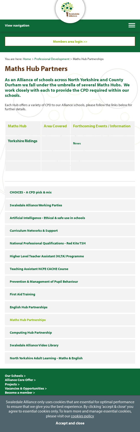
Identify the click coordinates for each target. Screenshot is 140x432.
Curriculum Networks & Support (34, 230)
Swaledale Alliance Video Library (34, 345)
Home (27, 59)
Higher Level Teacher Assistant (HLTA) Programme (47, 256)
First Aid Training (22, 294)
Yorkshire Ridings (22, 140)
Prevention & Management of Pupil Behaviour (44, 281)
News (77, 143)
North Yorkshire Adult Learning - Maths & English (46, 358)
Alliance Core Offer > (20, 379)
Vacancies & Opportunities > (26, 388)
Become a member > (20, 392)
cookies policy (82, 416)
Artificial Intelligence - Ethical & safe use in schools (47, 217)
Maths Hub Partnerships (28, 319)
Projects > (12, 384)
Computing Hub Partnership (31, 332)
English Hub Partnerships (28, 307)
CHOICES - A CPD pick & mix (31, 192)
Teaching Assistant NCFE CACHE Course (39, 268)
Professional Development (51, 59)
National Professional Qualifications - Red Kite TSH (48, 243)
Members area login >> (70, 41)
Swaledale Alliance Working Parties (36, 205)
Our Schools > (15, 375)
